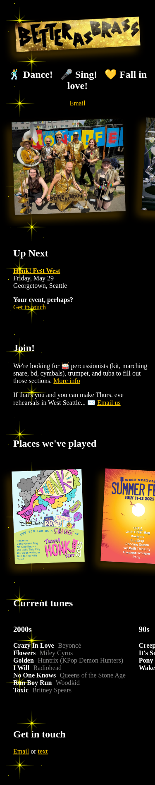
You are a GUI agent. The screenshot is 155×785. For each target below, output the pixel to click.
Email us (108, 402)
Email (77, 103)
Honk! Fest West (36, 270)
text (43, 751)
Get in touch (29, 307)
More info (66, 380)
